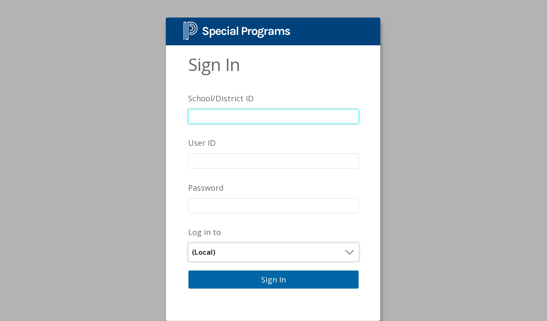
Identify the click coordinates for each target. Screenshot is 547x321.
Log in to (204, 232)
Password (206, 188)
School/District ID (221, 98)
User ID (202, 143)
